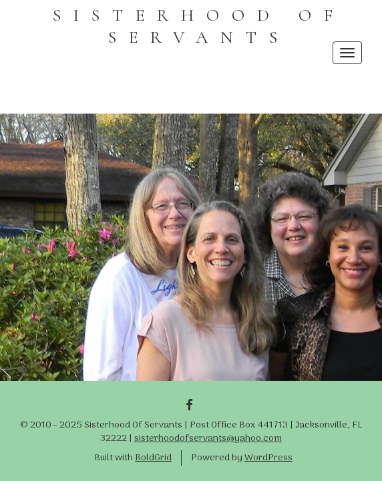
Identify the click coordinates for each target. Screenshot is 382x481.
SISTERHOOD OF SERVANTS (199, 26)
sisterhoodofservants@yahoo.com (208, 438)
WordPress (268, 458)
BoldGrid (153, 458)
